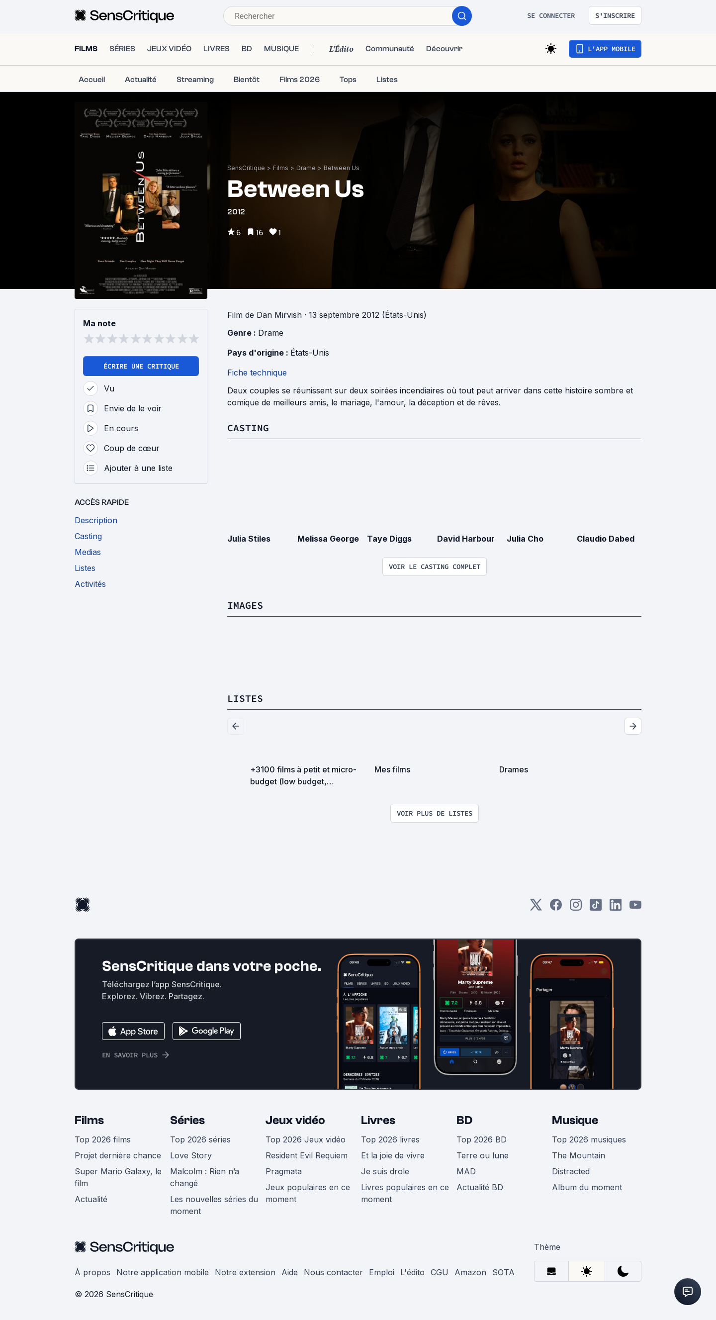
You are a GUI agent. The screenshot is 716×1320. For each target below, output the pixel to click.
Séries (187, 1120)
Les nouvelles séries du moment (214, 1205)
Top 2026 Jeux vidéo (306, 1139)
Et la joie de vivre (393, 1155)
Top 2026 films (103, 1139)
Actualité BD (479, 1187)
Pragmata (284, 1171)
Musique (575, 1120)
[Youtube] (635, 908)
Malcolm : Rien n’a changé (204, 1177)
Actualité (91, 1199)
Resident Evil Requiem (307, 1155)
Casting (248, 427)
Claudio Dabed (605, 539)
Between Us (341, 168)
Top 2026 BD (481, 1139)
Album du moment (587, 1187)
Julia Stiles (248, 539)
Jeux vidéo (295, 1120)
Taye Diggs (389, 539)
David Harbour (466, 539)
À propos (92, 1272)
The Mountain (578, 1155)
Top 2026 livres (390, 1139)
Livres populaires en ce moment (405, 1193)
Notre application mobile (162, 1272)
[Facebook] (556, 908)
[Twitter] (536, 908)
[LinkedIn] (616, 908)
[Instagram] (576, 908)
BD (464, 1120)
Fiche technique (257, 372)
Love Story (191, 1155)
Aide (289, 1272)
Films (280, 168)
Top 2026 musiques (589, 1139)
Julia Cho (525, 539)
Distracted (571, 1171)
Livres (378, 1120)
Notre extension (245, 1272)
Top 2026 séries (200, 1139)
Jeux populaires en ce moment (308, 1193)
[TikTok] (596, 908)
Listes (245, 698)
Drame (306, 168)
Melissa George (328, 539)
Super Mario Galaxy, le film (118, 1177)
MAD (466, 1171)
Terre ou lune (482, 1155)
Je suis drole (385, 1171)
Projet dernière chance (118, 1155)
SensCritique (246, 168)
